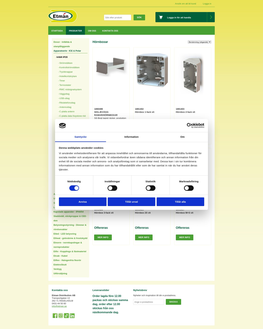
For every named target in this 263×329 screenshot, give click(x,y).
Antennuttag (65, 107)
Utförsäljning (60, 273)
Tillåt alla (180, 201)
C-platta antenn (67, 111)
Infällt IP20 (62, 57)
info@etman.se (59, 306)
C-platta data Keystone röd (72, 116)
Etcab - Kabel (60, 256)
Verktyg (58, 269)
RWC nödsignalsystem (70, 89)
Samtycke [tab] (81, 136)
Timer (62, 80)
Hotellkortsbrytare (68, 76)
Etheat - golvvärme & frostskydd (70, 238)
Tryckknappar (66, 72)
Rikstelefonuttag (67, 102)
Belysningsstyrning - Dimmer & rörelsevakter (70, 227)
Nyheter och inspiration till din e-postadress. (154, 295)
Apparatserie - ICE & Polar (67, 51)
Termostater (65, 85)
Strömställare (66, 63)
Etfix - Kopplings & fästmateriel (70, 251)
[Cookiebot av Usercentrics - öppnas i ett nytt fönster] (189, 125)
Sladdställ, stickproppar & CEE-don (70, 218)
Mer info (103, 237)
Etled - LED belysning (65, 234)
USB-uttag (64, 98)
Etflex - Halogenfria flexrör (67, 260)
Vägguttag (64, 94)
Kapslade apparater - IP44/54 (69, 211)
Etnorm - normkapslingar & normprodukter (68, 244)
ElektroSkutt (60, 264)
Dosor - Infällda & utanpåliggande (63, 44)
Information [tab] (131, 136)
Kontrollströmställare (69, 67)
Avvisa (83, 201)
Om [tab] (182, 136)
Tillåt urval (131, 201)
